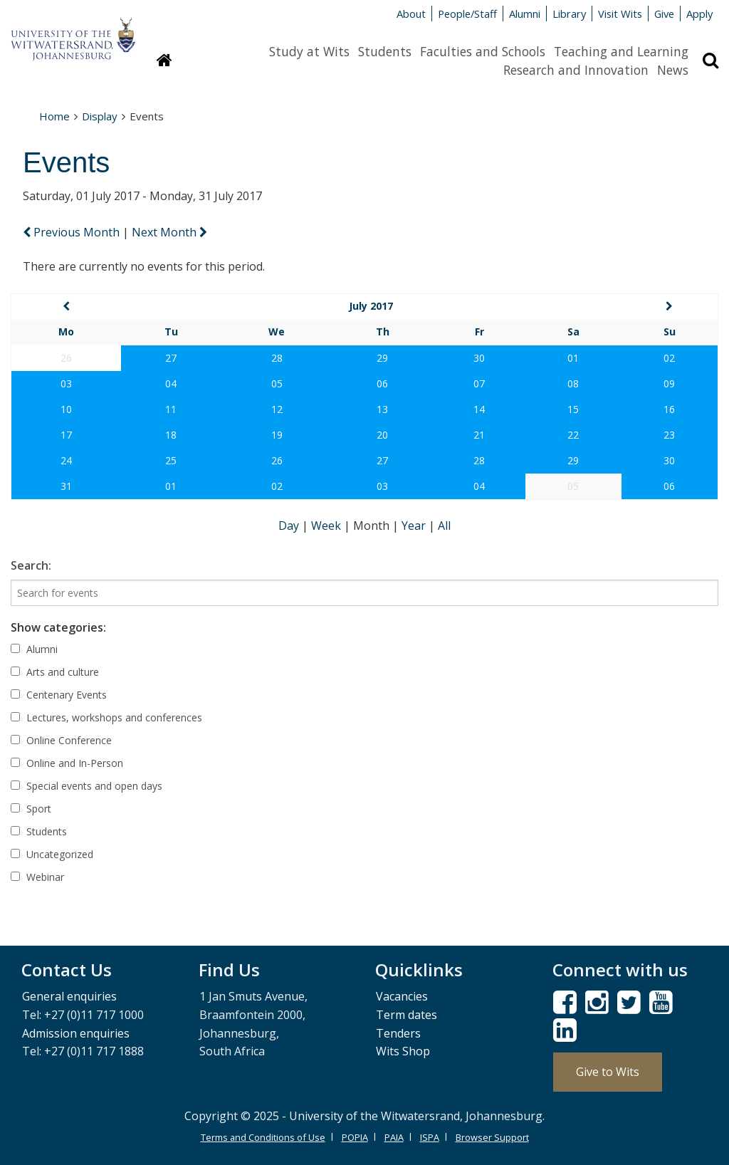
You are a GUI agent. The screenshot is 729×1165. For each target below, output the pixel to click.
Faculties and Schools (482, 51)
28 (277, 358)
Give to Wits (607, 1072)
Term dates (406, 1015)
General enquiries (69, 996)
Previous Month (72, 232)
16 (669, 409)
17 (66, 435)
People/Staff (467, 13)
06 (382, 383)
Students (384, 51)
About (411, 13)
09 (669, 383)
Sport (31, 808)
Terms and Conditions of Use (263, 1137)
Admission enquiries (76, 1033)
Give (664, 13)
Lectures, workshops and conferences (106, 717)
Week (327, 525)
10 (66, 409)
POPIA (355, 1137)
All (444, 525)
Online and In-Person (67, 763)
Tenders (398, 1033)
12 (277, 409)
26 (277, 460)
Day (290, 525)
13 (382, 409)
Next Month (169, 232)
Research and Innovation (576, 69)
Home (54, 116)
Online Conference (61, 740)
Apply (699, 13)
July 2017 (371, 306)
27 (171, 358)
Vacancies (402, 996)
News (672, 69)
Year (415, 525)
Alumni (524, 13)
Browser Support (492, 1137)
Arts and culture (55, 672)
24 (66, 460)
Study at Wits (309, 51)
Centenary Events (59, 694)
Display (99, 116)
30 (479, 358)
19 (277, 435)
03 (66, 383)
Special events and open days (86, 786)
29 (382, 358)
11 (171, 409)
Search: (31, 565)
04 (171, 383)
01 (573, 358)
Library (569, 13)
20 (382, 435)
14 (479, 409)
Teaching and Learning (621, 51)
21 (479, 435)
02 (669, 358)
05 (277, 383)
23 (669, 435)
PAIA (394, 1137)
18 (171, 435)
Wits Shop (403, 1051)
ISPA (429, 1137)
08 (573, 383)
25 (171, 460)
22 (573, 435)
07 (479, 383)
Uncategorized (52, 854)
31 (66, 486)
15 (573, 409)
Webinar (37, 877)
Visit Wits (620, 13)
